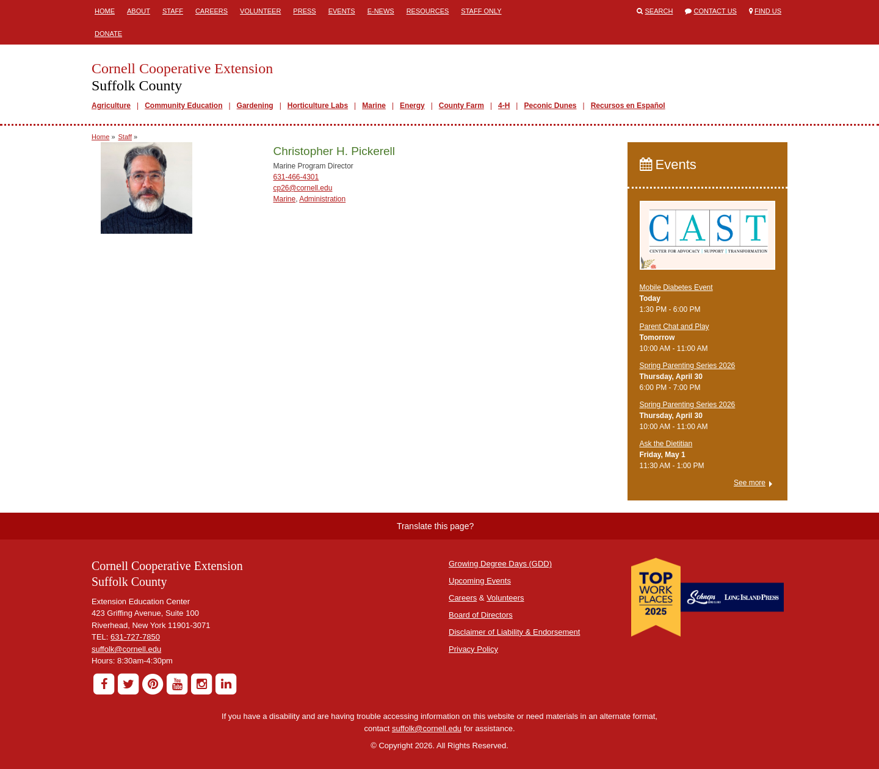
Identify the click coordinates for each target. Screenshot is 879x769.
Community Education (183, 105)
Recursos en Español (628, 105)
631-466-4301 (296, 177)
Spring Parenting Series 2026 (688, 365)
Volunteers (505, 597)
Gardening (255, 105)
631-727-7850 (135, 636)
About (138, 11)
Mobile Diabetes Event (676, 287)
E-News (380, 11)
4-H (504, 105)
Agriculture (111, 105)
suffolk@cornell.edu (126, 649)
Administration (322, 199)
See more (749, 482)
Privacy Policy (473, 649)
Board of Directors (481, 614)
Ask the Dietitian (666, 443)
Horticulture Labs (318, 105)
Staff (172, 11)
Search (659, 11)
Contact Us (715, 11)
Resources (428, 11)
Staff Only (481, 11)
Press (304, 11)
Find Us (767, 11)
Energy (412, 105)
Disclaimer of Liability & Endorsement (514, 632)
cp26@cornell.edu (302, 188)
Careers (211, 11)
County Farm (461, 105)
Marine (374, 105)
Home (105, 11)
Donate (108, 33)
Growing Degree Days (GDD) (500, 563)
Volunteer (260, 11)
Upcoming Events (480, 580)
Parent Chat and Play (674, 326)
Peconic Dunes (550, 105)
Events (341, 11)
